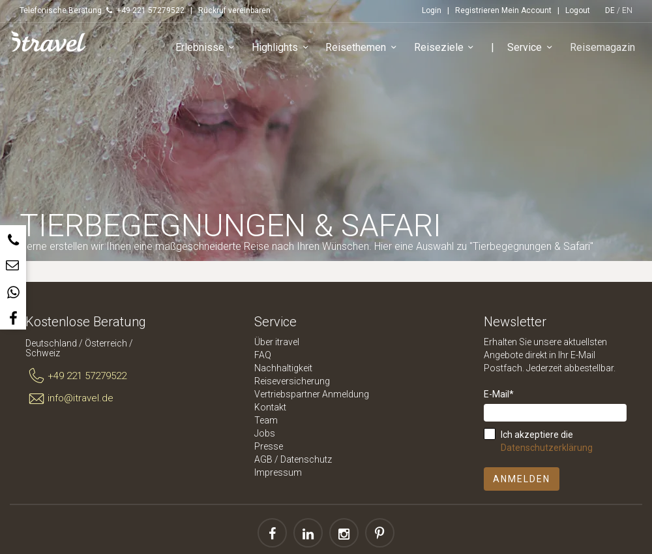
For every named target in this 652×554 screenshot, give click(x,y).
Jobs (264, 433)
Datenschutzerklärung (547, 447)
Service (533, 48)
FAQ (262, 355)
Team (266, 420)
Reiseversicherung (292, 381)
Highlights (283, 48)
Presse (268, 446)
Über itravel (276, 342)
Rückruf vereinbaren (234, 10)
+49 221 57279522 (75, 376)
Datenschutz (306, 459)
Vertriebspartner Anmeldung (311, 394)
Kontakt (270, 407)
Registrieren (477, 10)
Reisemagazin (603, 48)
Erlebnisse (207, 48)
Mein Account (526, 10)
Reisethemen (364, 48)
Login (431, 10)
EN (627, 10)
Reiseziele (447, 48)
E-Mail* (499, 394)
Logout (577, 10)
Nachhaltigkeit (283, 368)
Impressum (278, 472)
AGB (263, 459)
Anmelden (521, 479)
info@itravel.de (69, 399)
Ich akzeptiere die (547, 441)
